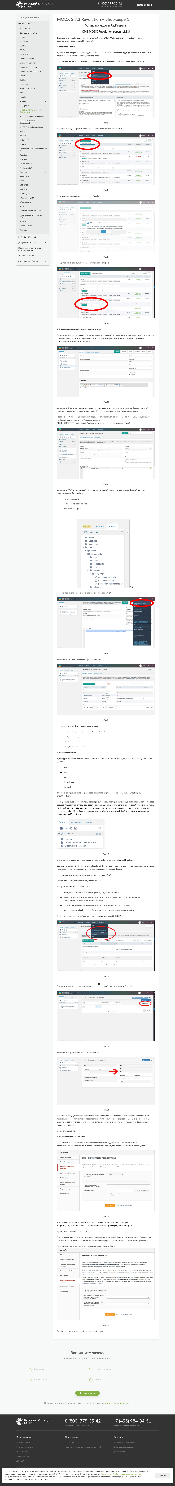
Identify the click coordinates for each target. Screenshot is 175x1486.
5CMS (22, 37)
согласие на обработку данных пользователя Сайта (122, 1474)
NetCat (22, 131)
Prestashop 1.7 (26, 168)
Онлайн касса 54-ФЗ (28, 261)
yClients (23, 206)
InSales (22, 93)
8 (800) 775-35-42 (110, 3)
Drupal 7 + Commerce (28, 63)
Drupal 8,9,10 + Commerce (30, 71)
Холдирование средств (123, 1447)
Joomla (23, 97)
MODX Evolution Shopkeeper (32, 116)
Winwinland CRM (27, 198)
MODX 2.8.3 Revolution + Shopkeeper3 (30, 111)
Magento (23, 101)
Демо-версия (144, 5)
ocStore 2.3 (24, 144)
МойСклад (24, 221)
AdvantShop (24, 42)
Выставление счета (24, 1447)
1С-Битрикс (25, 29)
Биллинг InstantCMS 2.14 (30, 211)
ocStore (23, 136)
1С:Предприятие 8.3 (28, 33)
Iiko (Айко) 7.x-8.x (27, 89)
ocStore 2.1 (24, 140)
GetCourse (24, 80)
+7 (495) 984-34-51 (132, 1421)
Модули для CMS (26, 23)
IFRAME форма (22, 1456)
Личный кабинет (26, 256)
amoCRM (23, 46)
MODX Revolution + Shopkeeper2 (28, 122)
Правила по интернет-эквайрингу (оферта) (83, 1447)
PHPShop (23, 159)
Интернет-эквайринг (30, 18)
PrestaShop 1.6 (26, 164)
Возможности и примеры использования (30, 249)
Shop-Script (24, 172)
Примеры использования (124, 1442)
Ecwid (22, 76)
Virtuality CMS (25, 194)
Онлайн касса (70, 1442)
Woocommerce (26, 202)
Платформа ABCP (27, 226)
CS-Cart (23, 50)
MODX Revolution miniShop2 (32, 127)
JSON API (20, 1461)
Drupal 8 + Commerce (28, 67)
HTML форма (22, 1452)
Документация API (27, 243)
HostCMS (24, 84)
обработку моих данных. (118, 1403)
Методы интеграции (28, 237)
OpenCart (23, 155)
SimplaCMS (24, 176)
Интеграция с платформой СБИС (31, 216)
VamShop (23, 189)
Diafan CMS (24, 54)
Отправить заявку (87, 1393)
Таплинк (23, 230)
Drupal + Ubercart (27, 59)
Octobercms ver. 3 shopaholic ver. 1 (33, 150)
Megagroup (24, 106)
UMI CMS (24, 185)
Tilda (22, 181)
